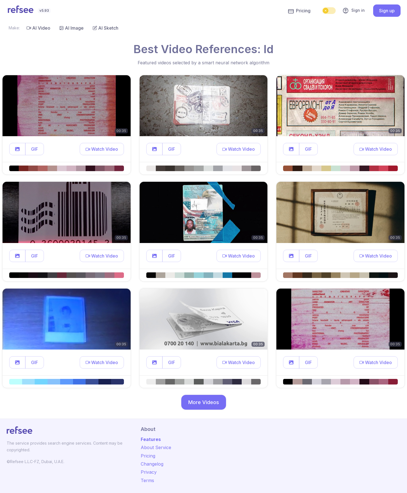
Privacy (149, 472)
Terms (147, 480)
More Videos (203, 402)
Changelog (152, 464)
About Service (156, 447)
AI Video (38, 28)
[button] (17, 149)
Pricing (299, 11)
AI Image (71, 28)
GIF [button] (34, 149)
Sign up (387, 10)
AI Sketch (105, 28)
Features (151, 439)
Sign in (353, 10)
